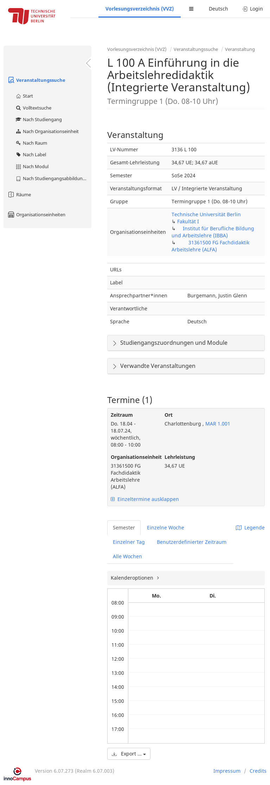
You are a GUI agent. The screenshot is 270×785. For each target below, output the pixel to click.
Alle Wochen (127, 556)
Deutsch (218, 8)
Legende (250, 527)
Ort (169, 414)
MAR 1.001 (217, 423)
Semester (124, 527)
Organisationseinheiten (36, 214)
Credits (258, 770)
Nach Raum (31, 143)
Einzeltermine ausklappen (145, 499)
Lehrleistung (180, 457)
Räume (19, 194)
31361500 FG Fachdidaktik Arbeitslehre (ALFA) (210, 246)
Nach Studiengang (38, 119)
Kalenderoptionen (133, 577)
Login (252, 8)
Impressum (226, 770)
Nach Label (30, 154)
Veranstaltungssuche (36, 80)
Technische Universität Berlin (206, 214)
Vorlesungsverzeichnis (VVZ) (139, 8)
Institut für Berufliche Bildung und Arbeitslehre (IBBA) (213, 232)
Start (24, 96)
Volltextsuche (33, 108)
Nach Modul (32, 166)
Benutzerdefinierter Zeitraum (191, 542)
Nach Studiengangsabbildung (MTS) (53, 178)
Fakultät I (188, 221)
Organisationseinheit (132, 457)
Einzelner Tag (129, 542)
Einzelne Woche (165, 527)
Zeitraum (122, 414)
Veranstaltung (240, 49)
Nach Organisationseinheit (47, 131)
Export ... (129, 753)
